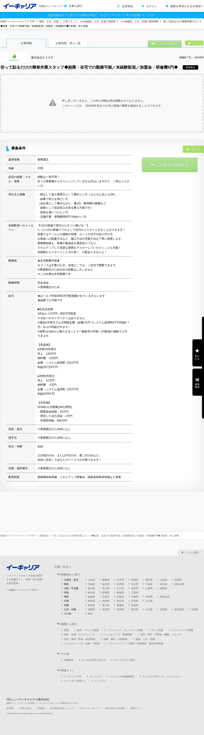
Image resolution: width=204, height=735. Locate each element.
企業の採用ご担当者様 (115, 708)
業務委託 (44, 535)
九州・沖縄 (70, 609)
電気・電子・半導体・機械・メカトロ (160, 634)
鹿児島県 (179, 609)
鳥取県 (91, 601)
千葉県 (149, 584)
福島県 (177, 579)
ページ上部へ (192, 552)
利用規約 (41, 708)
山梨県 (149, 588)
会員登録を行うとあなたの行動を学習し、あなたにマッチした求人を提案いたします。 (102, 15)
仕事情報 (26, 43)
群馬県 (120, 584)
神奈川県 (179, 584)
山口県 (149, 601)
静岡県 (105, 592)
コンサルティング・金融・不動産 (82, 643)
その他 (67, 613)
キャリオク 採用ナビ (75, 681)
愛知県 (120, 592)
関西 (66, 596)
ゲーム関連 (157, 630)
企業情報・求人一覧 (68, 43)
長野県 (163, 588)
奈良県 (149, 596)
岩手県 (120, 579)
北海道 (91, 579)
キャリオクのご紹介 (125, 660)
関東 (66, 584)
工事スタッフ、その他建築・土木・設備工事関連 (89, 21)
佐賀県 (105, 609)
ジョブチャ (100, 681)
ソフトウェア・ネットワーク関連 (125, 630)
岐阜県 (91, 592)
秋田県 (149, 579)
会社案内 (10, 708)
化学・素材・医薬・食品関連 (79, 639)
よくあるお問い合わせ (94, 660)
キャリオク (96, 676)
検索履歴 (197, 385)
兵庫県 (134, 596)
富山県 (105, 588)
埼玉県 (134, 584)
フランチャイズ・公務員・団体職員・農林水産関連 (135, 643)
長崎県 (120, 609)
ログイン (151, 6)
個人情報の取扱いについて (62, 708)
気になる (197, 357)
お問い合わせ (26, 708)
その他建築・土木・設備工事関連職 (139, 21)
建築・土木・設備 (48, 21)
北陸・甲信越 (71, 588)
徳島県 (91, 605)
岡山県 (120, 601)
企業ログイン (136, 708)
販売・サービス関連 (88, 630)
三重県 (134, 592)
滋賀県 (91, 596)
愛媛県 (120, 605)
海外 (90, 613)
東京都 (163, 584)
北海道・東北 (71, 579)
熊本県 (134, 609)
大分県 (149, 609)
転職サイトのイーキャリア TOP (17, 21)
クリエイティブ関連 (182, 630)
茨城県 (91, 584)
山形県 (163, 579)
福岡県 (91, 609)
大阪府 (120, 596)
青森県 (105, 579)
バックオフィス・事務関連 (117, 634)
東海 (66, 592)
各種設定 (69, 660)
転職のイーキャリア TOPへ (23, 590)
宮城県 (134, 579)
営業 (66, 630)
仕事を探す (76, 6)
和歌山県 (165, 596)
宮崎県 (163, 609)
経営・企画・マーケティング (79, 634)
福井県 (134, 588)
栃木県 (105, 584)
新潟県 (91, 588)
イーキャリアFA (72, 676)
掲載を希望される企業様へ (187, 6)
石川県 (120, 588)
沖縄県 (194, 609)
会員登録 (127, 6)
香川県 (105, 605)
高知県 (134, 605)
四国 (66, 605)
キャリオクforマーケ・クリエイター (161, 676)
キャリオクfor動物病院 (122, 676)
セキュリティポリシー (89, 708)
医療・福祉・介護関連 (115, 639)
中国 (66, 601)
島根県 (105, 601)
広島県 (134, 601)
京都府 (105, 596)
